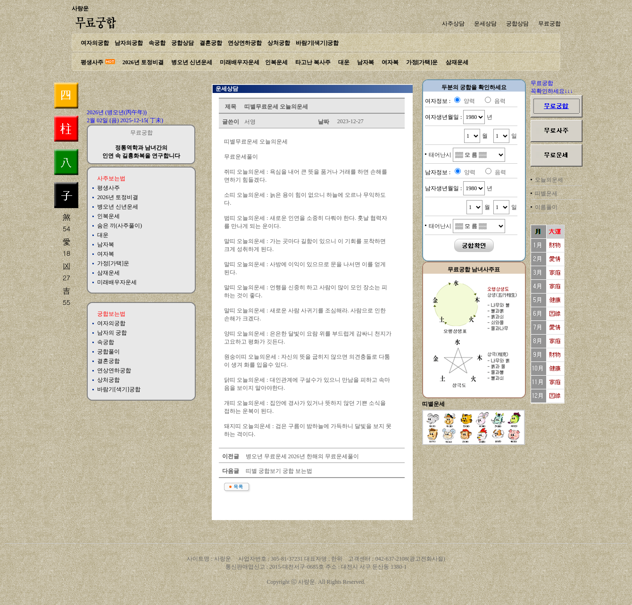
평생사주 (92, 62)
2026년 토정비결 (143, 62)
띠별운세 (546, 193)
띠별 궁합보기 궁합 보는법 (278, 471)
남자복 (365, 62)
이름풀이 (546, 207)
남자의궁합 (129, 43)
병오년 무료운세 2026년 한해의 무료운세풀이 (301, 456)
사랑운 (80, 8)
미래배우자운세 (239, 62)
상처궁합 (278, 43)
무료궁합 (549, 23)
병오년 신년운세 (191, 62)
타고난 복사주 (313, 62)
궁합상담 (517, 23)
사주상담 (453, 23)
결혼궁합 (211, 43)
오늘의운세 (549, 179)
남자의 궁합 (112, 332)
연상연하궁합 (245, 43)
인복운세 (276, 62)
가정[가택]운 (422, 62)
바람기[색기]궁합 (317, 43)
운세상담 (485, 23)
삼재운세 (457, 62)
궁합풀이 (108, 351)
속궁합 (157, 43)
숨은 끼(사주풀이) (119, 225)
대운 (343, 62)
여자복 (390, 62)
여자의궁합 (95, 43)
